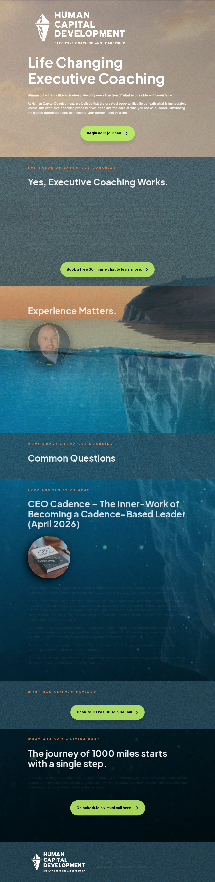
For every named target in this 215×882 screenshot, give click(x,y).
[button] (107, 133)
